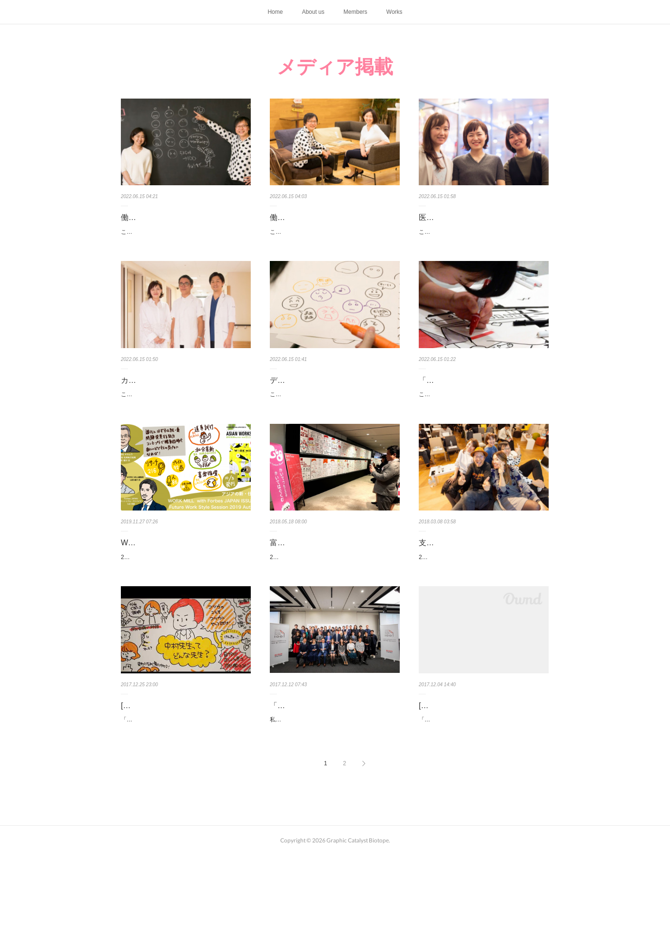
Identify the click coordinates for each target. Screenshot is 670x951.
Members (355, 12)
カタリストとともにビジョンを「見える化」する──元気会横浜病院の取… (185, 411)
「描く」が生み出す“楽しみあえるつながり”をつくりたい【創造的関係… (481, 411)
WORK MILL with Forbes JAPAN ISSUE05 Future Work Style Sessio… (184, 598)
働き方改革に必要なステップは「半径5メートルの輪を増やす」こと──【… (185, 224)
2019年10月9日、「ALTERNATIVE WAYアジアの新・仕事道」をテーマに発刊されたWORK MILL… (185, 623)
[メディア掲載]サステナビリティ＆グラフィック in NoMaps (482, 784)
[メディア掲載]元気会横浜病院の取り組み (184, 784)
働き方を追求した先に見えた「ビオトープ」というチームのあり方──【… (334, 224)
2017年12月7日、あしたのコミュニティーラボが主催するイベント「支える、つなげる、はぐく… (481, 623)
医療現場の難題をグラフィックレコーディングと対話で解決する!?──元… (483, 224)
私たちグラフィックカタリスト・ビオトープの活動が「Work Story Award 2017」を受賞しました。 (334, 797)
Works (394, 12)
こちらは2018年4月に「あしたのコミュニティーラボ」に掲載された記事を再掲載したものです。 (183, 251)
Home (275, 12)
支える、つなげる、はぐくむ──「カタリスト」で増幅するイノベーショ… (483, 598)
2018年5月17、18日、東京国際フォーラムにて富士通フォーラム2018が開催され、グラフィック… (333, 610)
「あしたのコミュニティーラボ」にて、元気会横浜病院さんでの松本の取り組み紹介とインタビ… (183, 810)
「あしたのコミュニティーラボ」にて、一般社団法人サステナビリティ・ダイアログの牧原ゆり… (481, 810)
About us (313, 12)
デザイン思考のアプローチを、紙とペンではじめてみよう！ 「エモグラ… (334, 411)
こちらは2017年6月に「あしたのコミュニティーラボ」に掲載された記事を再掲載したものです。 (332, 437)
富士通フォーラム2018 (309, 591)
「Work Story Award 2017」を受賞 (329, 777)
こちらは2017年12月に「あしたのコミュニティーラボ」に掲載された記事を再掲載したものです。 (482, 251)
